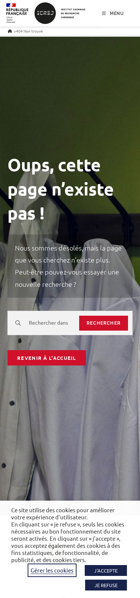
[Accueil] (10, 31)
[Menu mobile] (113, 13)
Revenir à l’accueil (46, 358)
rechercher (104, 323)
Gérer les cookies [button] (52, 570)
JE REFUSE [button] (106, 585)
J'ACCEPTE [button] (106, 570)
